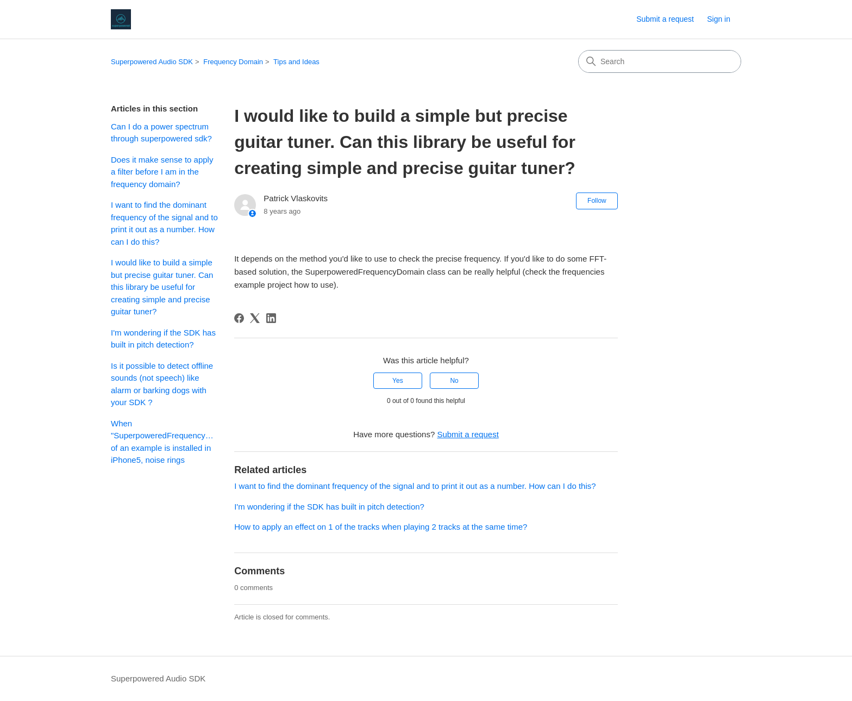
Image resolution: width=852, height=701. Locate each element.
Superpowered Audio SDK (152, 62)
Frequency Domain (233, 62)
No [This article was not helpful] (454, 380)
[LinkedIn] (271, 318)
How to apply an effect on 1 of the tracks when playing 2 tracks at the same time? (380, 526)
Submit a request (665, 19)
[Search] (660, 61)
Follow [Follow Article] (596, 200)
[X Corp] (255, 318)
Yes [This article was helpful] (397, 380)
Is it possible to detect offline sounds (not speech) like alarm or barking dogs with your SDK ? (162, 384)
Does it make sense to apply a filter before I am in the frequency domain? (162, 172)
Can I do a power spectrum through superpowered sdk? (161, 133)
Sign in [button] (718, 19)
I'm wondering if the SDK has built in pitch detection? (163, 339)
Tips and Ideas (296, 62)
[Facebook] (239, 318)
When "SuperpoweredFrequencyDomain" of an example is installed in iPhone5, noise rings (164, 442)
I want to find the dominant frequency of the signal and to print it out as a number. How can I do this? (164, 223)
